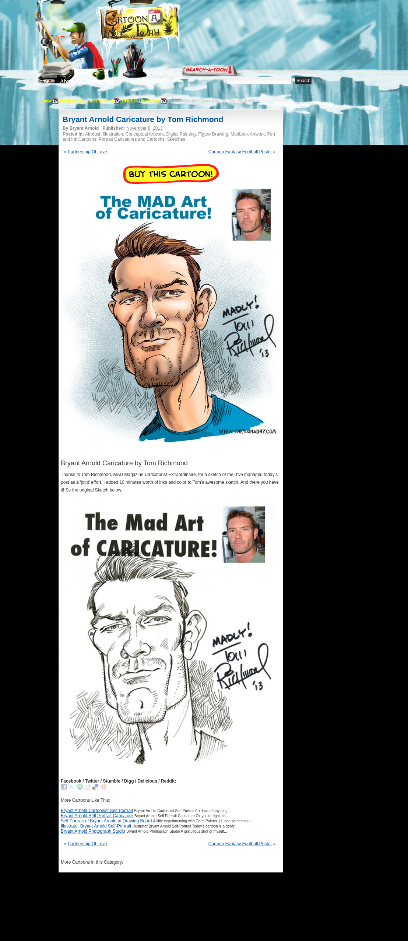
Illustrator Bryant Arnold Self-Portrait (96, 826)
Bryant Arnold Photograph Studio (93, 831)
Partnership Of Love (87, 151)
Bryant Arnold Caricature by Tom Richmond (143, 119)
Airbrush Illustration (140, 101)
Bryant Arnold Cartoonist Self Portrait (97, 810)
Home (42, 81)
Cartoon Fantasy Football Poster (240, 151)
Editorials (94, 81)
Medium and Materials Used (86, 101)
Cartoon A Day (157, 24)
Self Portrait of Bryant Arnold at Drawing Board (106, 820)
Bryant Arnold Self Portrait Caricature (97, 815)
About (67, 81)
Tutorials (124, 81)
